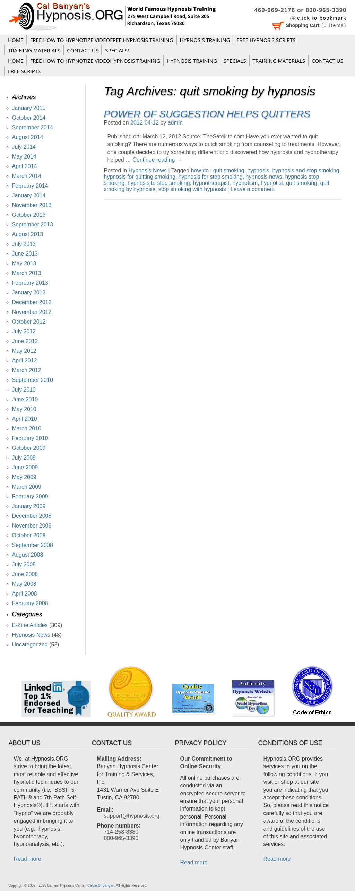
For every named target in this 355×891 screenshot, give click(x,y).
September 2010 (32, 380)
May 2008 (24, 584)
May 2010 (24, 409)
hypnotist (272, 183)
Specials (235, 60)
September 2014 (32, 127)
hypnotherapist (211, 183)
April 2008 (24, 594)
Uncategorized (30, 645)
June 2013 (25, 254)
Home (16, 39)
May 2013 (24, 263)
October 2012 (29, 322)
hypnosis (258, 170)
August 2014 (27, 137)
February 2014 (30, 186)
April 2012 (24, 360)
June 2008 (25, 574)
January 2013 (29, 292)
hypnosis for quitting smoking (139, 177)
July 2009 (24, 458)
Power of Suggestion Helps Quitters (207, 114)
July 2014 (24, 147)
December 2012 (32, 302)
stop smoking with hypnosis (192, 189)
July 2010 (24, 390)
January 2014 (29, 195)
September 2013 (32, 225)
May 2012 (24, 351)
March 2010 (27, 428)
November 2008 (32, 526)
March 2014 (27, 176)
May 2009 (24, 477)
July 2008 (24, 564)
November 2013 (32, 205)
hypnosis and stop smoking (305, 170)
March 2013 (27, 273)
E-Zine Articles (30, 625)
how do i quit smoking (217, 170)
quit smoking (301, 183)
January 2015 (29, 108)
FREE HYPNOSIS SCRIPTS (265, 39)
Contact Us (82, 50)
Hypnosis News (148, 170)
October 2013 (29, 215)
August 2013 (27, 234)
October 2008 (29, 535)
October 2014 (29, 118)
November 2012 (32, 312)
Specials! (117, 50)
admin (175, 123)
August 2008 (27, 555)
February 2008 (30, 603)
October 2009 (29, 448)
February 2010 (30, 438)
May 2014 (24, 157)
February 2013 (30, 283)
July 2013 (24, 244)
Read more (27, 859)
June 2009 (25, 467)
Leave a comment (253, 189)
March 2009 (27, 487)
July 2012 (24, 331)
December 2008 (32, 516)
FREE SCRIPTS (24, 71)
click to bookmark (321, 18)
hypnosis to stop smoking (159, 183)
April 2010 (24, 419)
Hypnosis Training (205, 39)
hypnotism (245, 183)
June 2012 (25, 341)
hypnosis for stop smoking (211, 177)
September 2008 (32, 545)
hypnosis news (264, 177)
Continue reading (157, 160)
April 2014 (24, 166)
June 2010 (25, 399)
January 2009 (29, 506)
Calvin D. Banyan (100, 886)
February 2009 (30, 496)
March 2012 (27, 370)
